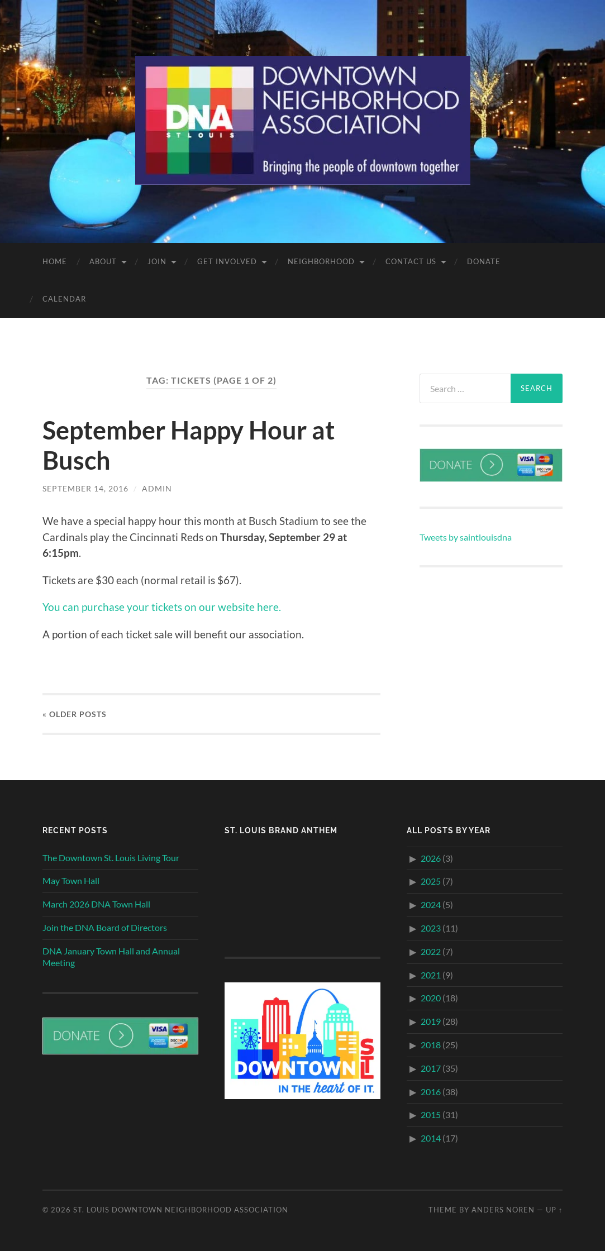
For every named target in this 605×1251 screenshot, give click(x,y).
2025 (431, 881)
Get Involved (227, 261)
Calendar (64, 298)
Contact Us (410, 261)
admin (157, 488)
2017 (431, 1068)
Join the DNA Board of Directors (104, 927)
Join (156, 261)
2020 (431, 997)
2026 (431, 858)
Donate (484, 261)
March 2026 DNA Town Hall (96, 904)
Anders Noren (503, 1209)
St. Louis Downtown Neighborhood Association (180, 1209)
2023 (431, 928)
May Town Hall (70, 880)
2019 (431, 1021)
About (103, 261)
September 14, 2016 (85, 488)
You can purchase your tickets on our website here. (161, 606)
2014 (431, 1138)
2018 (431, 1044)
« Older (74, 714)
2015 (431, 1114)
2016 (431, 1091)
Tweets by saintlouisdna (466, 537)
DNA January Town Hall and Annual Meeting (111, 957)
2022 (431, 951)
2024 (431, 904)
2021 (431, 975)
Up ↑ (554, 1209)
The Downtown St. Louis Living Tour (110, 857)
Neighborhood (321, 261)
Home (54, 261)
